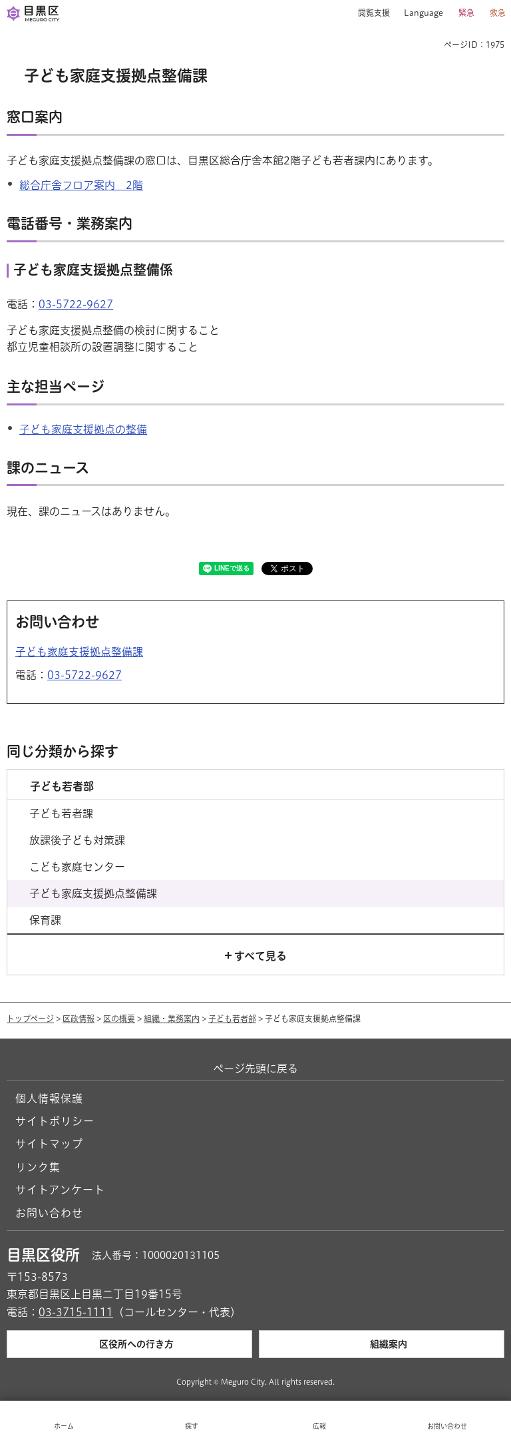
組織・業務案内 (172, 1019)
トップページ (30, 1019)
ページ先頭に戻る (255, 1068)
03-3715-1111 (76, 1312)
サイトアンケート (60, 1189)
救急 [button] (498, 13)
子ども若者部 (232, 1019)
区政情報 (78, 1019)
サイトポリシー (54, 1121)
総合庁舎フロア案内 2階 (81, 185)
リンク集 (38, 1167)
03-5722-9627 (76, 304)
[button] (369, 13)
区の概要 (119, 1019)
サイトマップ (49, 1143)
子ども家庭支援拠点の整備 (83, 429)
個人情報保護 (49, 1098)
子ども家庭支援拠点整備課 (79, 651)
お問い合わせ (49, 1213)
